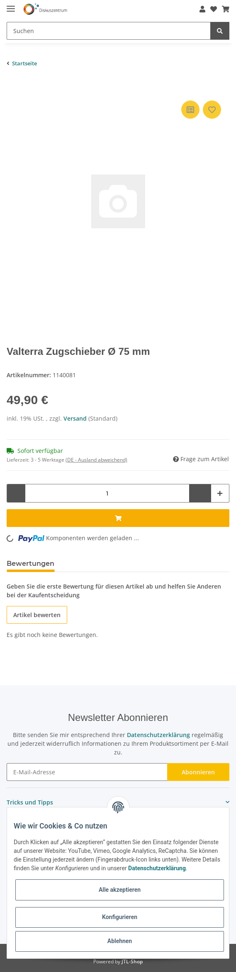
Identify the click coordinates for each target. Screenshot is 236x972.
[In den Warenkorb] (13, 86)
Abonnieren (198, 772)
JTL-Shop (132, 961)
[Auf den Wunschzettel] (212, 110)
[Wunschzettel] (211, 9)
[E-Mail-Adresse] (87, 772)
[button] (200, 9)
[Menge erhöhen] (220, 493)
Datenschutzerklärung (158, 735)
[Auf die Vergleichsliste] (190, 110)
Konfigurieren (119, 917)
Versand (75, 418)
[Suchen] (109, 31)
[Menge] (107, 493)
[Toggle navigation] (11, 5)
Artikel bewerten (37, 615)
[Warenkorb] (223, 9)
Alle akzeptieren (120, 889)
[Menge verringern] (16, 493)
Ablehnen (119, 941)
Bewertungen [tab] (30, 563)
